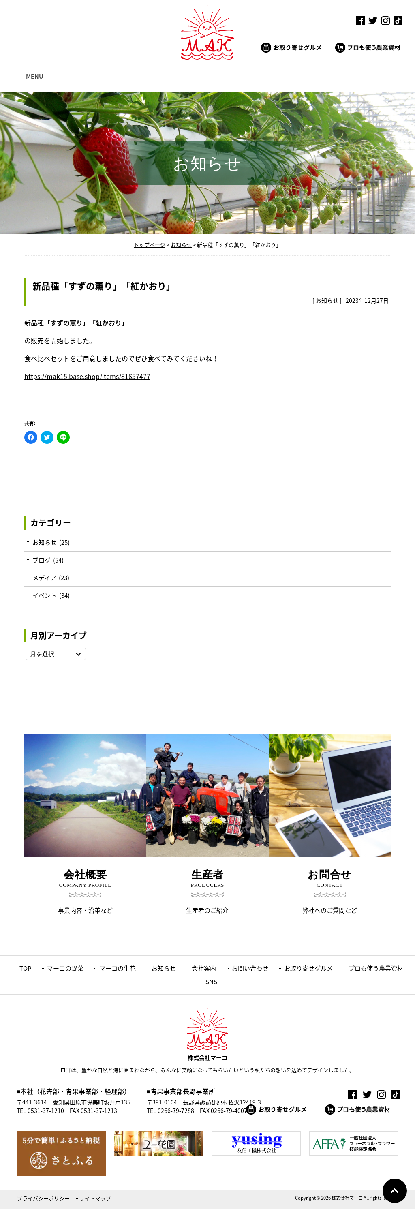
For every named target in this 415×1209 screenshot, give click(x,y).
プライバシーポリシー (43, 1198)
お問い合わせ (250, 968)
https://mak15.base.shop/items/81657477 (87, 376)
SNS (211, 981)
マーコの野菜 (65, 968)
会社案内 (204, 968)
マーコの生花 (117, 968)
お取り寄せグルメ (308, 968)
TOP (25, 968)
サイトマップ (95, 1198)
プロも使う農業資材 (376, 968)
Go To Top (395, 1191)
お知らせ (327, 300)
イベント (44, 595)
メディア (44, 577)
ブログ (41, 560)
